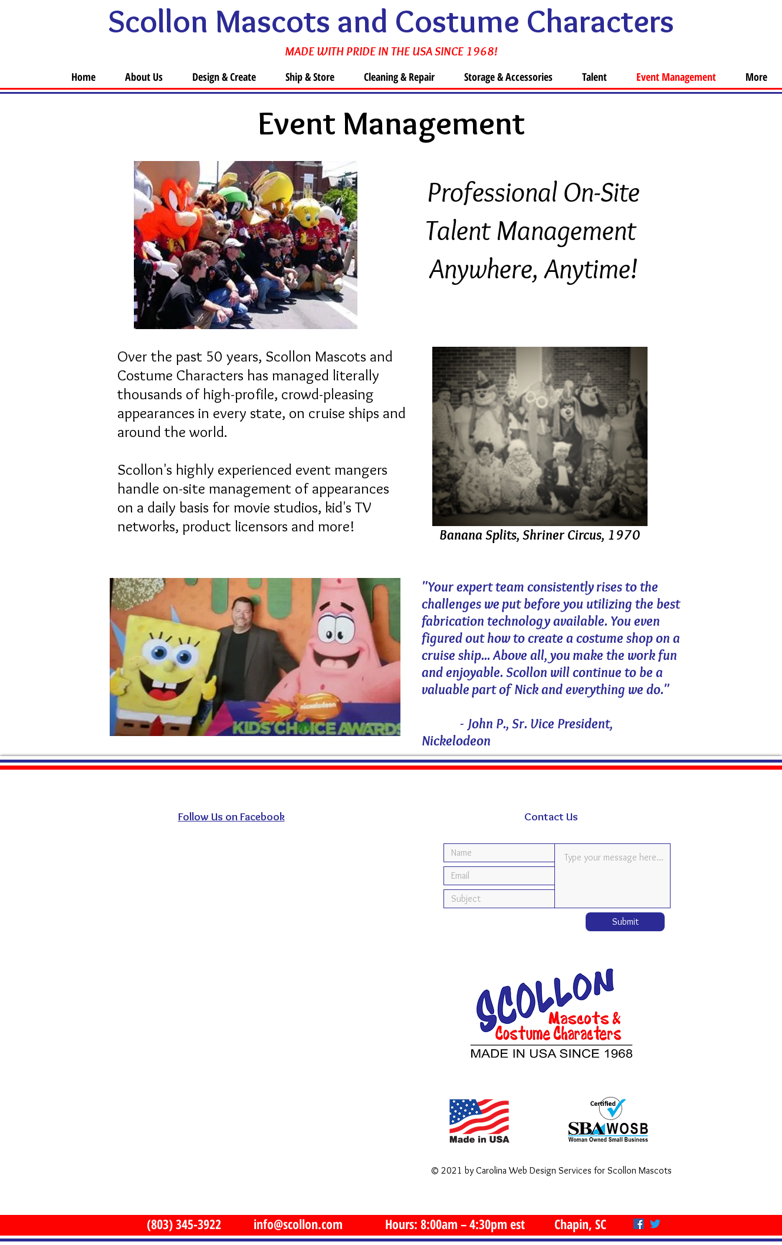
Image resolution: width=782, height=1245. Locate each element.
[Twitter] (655, 1223)
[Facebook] (638, 1223)
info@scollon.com (298, 1224)
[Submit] (625, 921)
